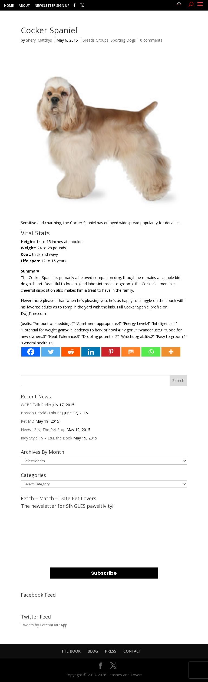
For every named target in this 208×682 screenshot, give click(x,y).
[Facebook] (30, 352)
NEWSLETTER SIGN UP (52, 6)
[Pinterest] (110, 352)
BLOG (93, 651)
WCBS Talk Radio (36, 404)
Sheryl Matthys (39, 40)
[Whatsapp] (150, 352)
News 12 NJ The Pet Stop (43, 429)
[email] (104, 524)
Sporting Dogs (123, 40)
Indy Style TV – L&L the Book (46, 438)
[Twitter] (50, 352)
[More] (170, 352)
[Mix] (130, 352)
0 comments (151, 40)
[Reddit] (70, 352)
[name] (104, 546)
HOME (9, 6)
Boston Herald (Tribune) (42, 412)
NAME (56, 536)
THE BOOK (71, 651)
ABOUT (24, 6)
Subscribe (104, 573)
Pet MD (27, 421)
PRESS (110, 651)
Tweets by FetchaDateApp (44, 624)
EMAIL (56, 514)
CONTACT (132, 651)
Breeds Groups (95, 40)
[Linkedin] (90, 352)
